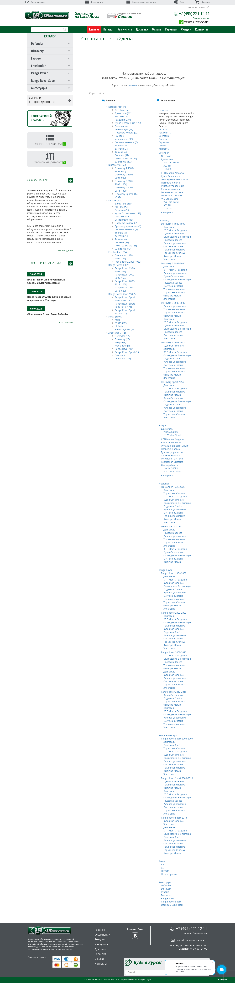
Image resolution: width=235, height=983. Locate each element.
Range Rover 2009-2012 (173, 652)
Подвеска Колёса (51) (126, 222)
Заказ (162, 861)
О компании (94, 2)
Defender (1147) (117, 106)
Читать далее (65, 250)
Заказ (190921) (116, 316)
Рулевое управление (172, 185)
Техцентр (100, 939)
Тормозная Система (172, 195)
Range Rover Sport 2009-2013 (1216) (125, 305)
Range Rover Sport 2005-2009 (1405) (125, 299)
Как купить (124, 29)
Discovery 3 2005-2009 (173, 302)
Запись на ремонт (50, 162)
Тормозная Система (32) (122, 241)
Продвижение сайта (128, 979)
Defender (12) (122, 335)
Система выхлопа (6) (126, 142)
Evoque (36, 58)
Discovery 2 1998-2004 (173, 263)
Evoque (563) (115, 200)
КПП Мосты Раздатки (172, 172)
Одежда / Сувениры (172, 904)
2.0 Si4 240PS (170, 431)
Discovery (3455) (117, 164)
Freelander (38, 65)
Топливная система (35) (121, 147)
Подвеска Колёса (170, 182)
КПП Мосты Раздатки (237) (123, 118)
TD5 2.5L (168, 168)
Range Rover (39, 73)
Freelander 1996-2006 (173, 486)
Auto (117, 319)
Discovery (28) (122, 339)
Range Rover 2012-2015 (173, 691)
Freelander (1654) (117, 252)
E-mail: (192, 940)
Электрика (167, 212)
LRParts (119, 326)
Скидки (186, 29)
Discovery (37, 51)
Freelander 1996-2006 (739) (124, 257)
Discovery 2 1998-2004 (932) (124, 176)
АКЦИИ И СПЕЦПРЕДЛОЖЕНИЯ (50, 100)
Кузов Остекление (171, 176)
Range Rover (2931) (118, 264)
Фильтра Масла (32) (126, 158)
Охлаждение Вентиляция (175, 179)
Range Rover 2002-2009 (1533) (125, 276)
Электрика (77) (123, 248)
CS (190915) (121, 323)
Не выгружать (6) (124, 329)
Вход (179, 2)
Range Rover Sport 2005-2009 (177, 738)
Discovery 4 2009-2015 (173, 342)
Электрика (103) (123, 161)
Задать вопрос (35, 2)
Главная (94, 29)
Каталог (108, 29)
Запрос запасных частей (141, 2)
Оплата (156, 29)
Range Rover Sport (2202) (122, 293)
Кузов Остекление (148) (128, 213)
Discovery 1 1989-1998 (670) (124, 170)
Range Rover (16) (124, 348)
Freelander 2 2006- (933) (128, 261)
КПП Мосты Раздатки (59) (122, 208)
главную (132, 85)
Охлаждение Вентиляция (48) (124, 128)
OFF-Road (166, 156)
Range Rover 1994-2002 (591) (125, 270)
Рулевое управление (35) (124, 137)
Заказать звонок (201, 18)
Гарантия (171, 29)
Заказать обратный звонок (195, 933)
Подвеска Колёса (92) (126, 132)
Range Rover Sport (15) (127, 352)
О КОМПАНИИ (37, 180)
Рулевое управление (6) (128, 226)
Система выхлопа (171, 189)
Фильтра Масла (169, 198)
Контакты (201, 29)
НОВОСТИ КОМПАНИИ (44, 263)
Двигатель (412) (123, 113)
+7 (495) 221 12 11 (194, 13)
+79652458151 (202, 22)
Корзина (202, 2)
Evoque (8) (120, 342)
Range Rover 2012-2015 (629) (125, 289)
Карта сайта (222, 979)
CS (162, 867)
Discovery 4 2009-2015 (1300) (124, 189)
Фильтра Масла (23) (126, 245)
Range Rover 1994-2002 (173, 573)
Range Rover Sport (43, 80)
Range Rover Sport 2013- (174, 817)
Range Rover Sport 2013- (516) (125, 312)
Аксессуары (39, 88)
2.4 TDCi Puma (171, 162)
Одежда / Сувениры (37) (123, 357)
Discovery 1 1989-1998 (173, 223)
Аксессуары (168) (117, 332)
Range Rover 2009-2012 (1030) (125, 283)
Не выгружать (169, 874)
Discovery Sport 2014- (172, 381)
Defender (37, 43)
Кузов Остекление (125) (128, 122)
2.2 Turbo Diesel (172, 435)
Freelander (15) (123, 345)
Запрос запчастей (50, 144)
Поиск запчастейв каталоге (41, 118)
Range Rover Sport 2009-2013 (177, 778)
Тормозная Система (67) (122, 153)
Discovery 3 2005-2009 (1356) (124, 182)
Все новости (66, 322)
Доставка (142, 29)
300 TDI (167, 165)
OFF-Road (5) (121, 110)
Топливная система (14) (121, 234)
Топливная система (172, 192)
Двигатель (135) (123, 203)
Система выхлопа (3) (126, 229)
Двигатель (167, 159)
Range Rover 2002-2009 (173, 612)
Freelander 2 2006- (171, 526)
